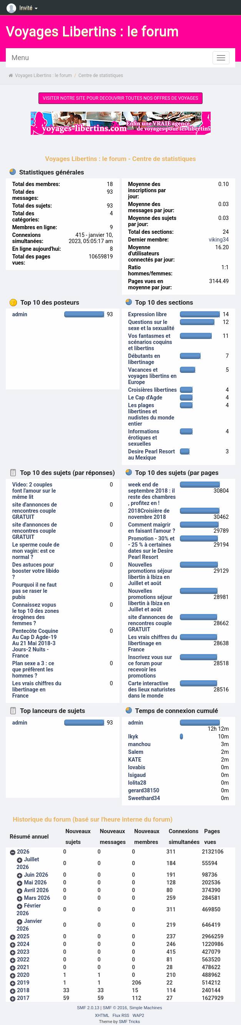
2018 (23, 990)
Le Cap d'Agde (145, 397)
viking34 (219, 240)
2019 (23, 983)
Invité (23, 8)
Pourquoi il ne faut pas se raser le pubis (34, 591)
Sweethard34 (144, 798)
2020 (23, 975)
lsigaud (137, 775)
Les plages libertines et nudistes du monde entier (151, 414)
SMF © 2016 (115, 1007)
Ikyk (133, 736)
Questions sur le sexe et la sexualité (151, 325)
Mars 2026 (37, 898)
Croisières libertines (152, 390)
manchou (139, 744)
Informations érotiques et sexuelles (143, 437)
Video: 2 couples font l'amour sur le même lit (34, 490)
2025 (23, 936)
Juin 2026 (36, 875)
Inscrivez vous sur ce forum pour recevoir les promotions (150, 666)
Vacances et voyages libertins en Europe (152, 376)
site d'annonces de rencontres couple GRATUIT (34, 511)
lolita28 (137, 783)
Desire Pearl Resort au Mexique (151, 454)
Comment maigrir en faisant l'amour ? (151, 528)
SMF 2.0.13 (88, 1007)
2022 (23, 959)
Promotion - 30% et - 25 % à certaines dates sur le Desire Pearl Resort (151, 547)
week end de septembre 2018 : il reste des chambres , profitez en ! (152, 493)
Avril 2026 (36, 890)
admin (19, 314)
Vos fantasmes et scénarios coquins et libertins (150, 342)
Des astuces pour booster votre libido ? (35, 571)
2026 (23, 852)
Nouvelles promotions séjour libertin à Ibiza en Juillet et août (150, 574)
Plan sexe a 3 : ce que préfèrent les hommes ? (33, 669)
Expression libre (147, 314)
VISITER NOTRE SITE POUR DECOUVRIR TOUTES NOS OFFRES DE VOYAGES (120, 98)
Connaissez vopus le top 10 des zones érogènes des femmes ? (35, 614)
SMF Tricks (129, 1021)
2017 (23, 998)
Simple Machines (145, 1007)
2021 (23, 967)
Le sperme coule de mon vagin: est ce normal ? (36, 551)
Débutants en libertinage (144, 359)
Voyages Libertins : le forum (92, 31)
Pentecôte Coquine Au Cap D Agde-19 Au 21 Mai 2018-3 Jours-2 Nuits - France (35, 643)
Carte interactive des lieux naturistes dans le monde (151, 689)
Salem (135, 752)
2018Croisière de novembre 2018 (149, 514)
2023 (23, 952)
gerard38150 (143, 790)
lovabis (136, 767)
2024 (23, 944)
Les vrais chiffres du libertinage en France (36, 689)
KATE (134, 760)
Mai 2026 (35, 882)
